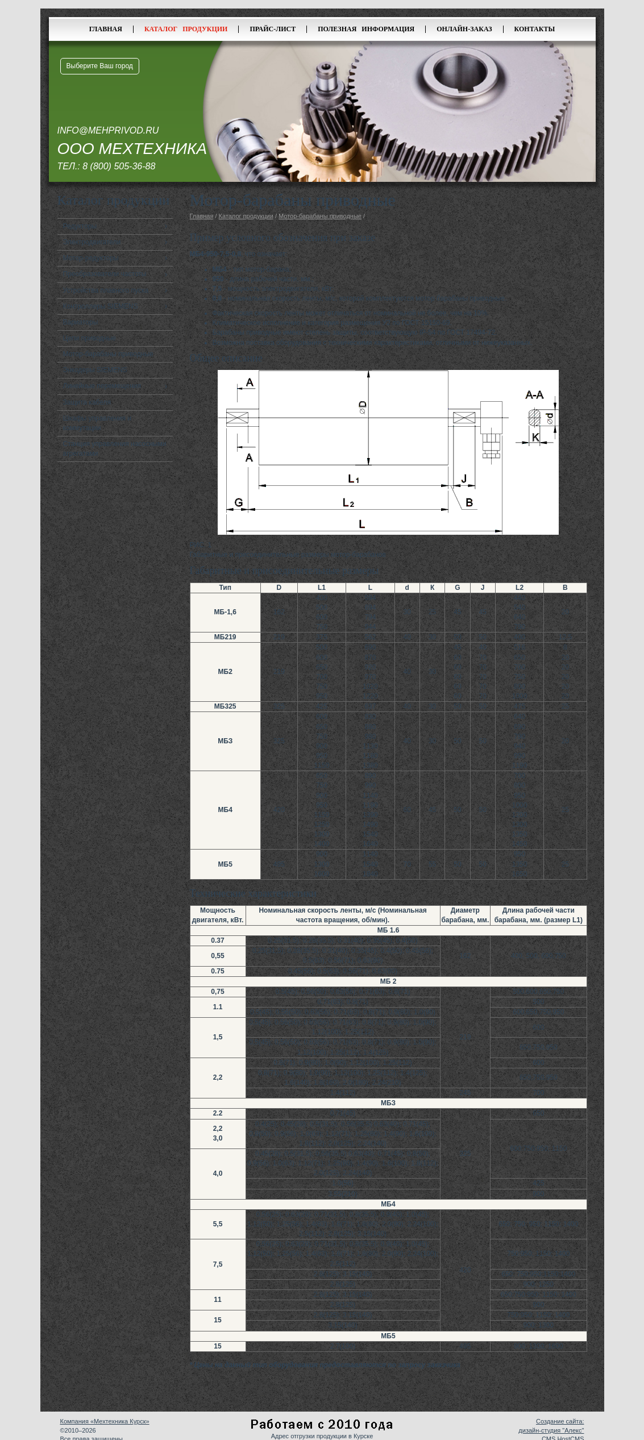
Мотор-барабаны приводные (108, 354)
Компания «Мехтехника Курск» (104, 1421)
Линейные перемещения (102, 386)
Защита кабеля (87, 402)
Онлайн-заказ (464, 29)
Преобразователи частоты (105, 274)
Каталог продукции (186, 29)
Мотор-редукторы (91, 258)
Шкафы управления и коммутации (97, 423)
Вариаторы (80, 322)
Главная (105, 29)
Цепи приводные (90, 338)
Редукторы (80, 226)
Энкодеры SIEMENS (95, 370)
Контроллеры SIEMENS (100, 306)
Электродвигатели (92, 242)
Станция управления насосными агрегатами (115, 448)
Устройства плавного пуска (106, 290)
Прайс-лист (273, 29)
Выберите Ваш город (100, 66)
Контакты (534, 29)
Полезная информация (366, 29)
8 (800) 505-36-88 (118, 166)
